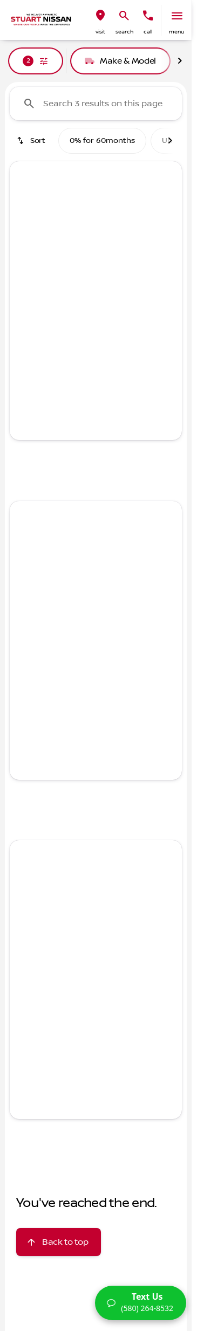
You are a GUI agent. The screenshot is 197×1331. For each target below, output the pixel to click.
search (124, 31)
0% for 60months (102, 140)
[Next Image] (180, 61)
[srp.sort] (32, 140)
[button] (100, 20)
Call (148, 31)
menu (176, 31)
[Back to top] (58, 1242)
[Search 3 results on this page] (95, 103)
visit (100, 31)
